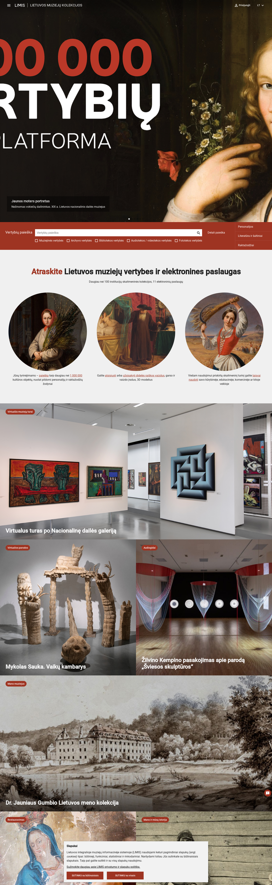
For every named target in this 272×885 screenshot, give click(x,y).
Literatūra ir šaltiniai (250, 236)
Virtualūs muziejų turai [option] (20, 411)
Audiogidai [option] (150, 548)
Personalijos (245, 226)
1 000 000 (76, 375)
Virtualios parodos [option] (18, 548)
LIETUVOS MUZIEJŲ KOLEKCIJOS (56, 5)
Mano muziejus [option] (16, 684)
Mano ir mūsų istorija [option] (155, 820)
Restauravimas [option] (16, 820)
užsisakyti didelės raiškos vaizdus (143, 375)
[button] (129, 219)
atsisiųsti (110, 375)
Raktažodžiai (246, 245)
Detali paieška (216, 232)
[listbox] (20, 411)
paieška (44, 375)
